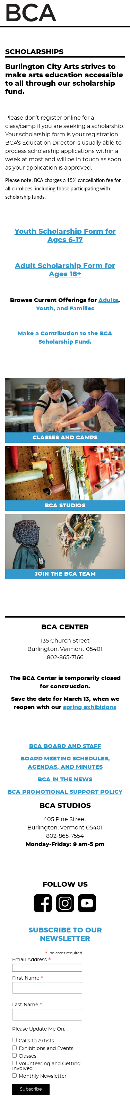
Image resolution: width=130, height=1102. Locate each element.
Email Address (31, 960)
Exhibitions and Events (46, 1048)
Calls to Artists (36, 1041)
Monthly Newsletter (43, 1076)
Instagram (65, 903)
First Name (27, 978)
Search (101, 13)
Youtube (87, 903)
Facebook (43, 903)
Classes (27, 1056)
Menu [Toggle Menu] (117, 13)
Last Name (27, 1005)
